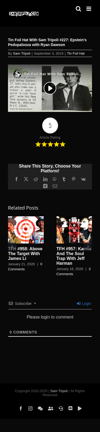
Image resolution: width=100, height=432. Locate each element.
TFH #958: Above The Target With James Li (25, 254)
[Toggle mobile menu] (89, 9)
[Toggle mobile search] (78, 9)
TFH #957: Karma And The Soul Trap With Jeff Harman (74, 256)
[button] (12, 246)
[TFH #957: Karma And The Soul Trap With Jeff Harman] (74, 218)
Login (84, 303)
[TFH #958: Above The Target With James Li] (26, 218)
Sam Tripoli (21, 53)
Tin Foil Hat (76, 53)
